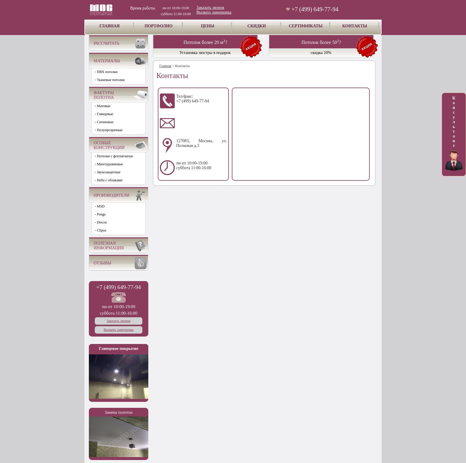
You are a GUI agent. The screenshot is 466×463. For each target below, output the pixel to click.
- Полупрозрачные (108, 130)
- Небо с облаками (108, 180)
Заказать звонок (210, 7)
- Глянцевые (104, 114)
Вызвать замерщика (213, 12)
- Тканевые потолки (110, 80)
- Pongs (100, 214)
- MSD (100, 206)
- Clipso (100, 230)
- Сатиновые (104, 122)
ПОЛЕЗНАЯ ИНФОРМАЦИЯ (109, 245)
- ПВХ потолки (106, 72)
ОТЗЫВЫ (102, 263)
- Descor (101, 222)
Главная (165, 66)
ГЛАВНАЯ (110, 26)
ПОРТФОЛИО (158, 26)
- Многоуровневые (109, 164)
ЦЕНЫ (207, 26)
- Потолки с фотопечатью (114, 156)
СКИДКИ (257, 26)
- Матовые (103, 106)
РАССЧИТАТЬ (106, 43)
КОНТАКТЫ (354, 26)
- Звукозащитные (107, 172)
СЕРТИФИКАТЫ (305, 26)
